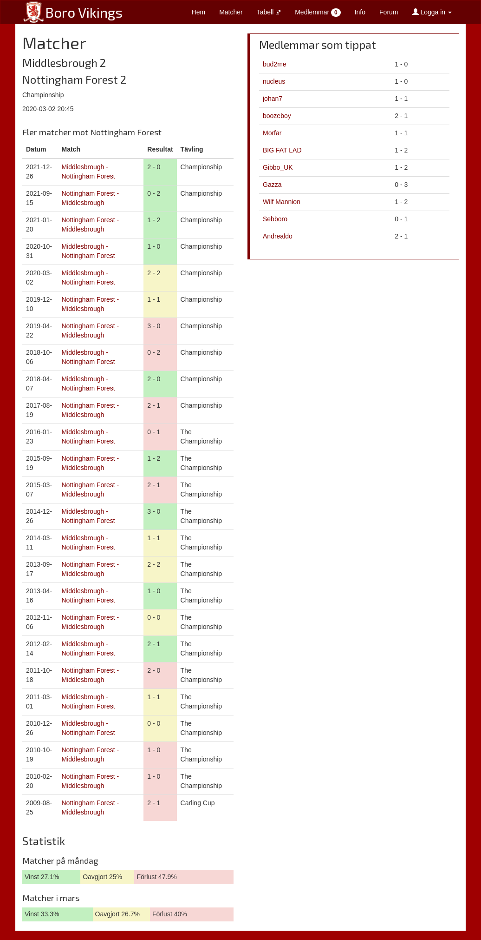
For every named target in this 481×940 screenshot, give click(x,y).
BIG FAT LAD (282, 150)
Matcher (231, 12)
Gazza (272, 184)
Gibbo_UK (278, 167)
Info (360, 12)
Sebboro (275, 219)
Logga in (432, 12)
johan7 (272, 98)
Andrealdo (277, 236)
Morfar (272, 133)
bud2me (274, 64)
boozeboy (277, 115)
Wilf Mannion (281, 201)
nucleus (274, 81)
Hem (199, 12)
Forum (388, 12)
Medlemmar (317, 12)
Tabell (269, 12)
